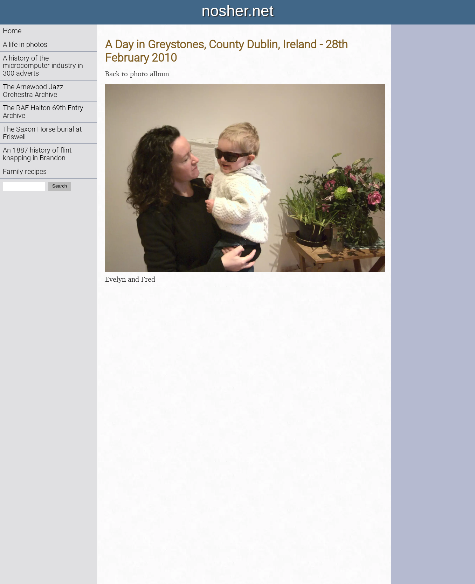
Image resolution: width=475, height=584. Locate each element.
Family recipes (25, 172)
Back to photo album (137, 73)
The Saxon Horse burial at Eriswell (42, 133)
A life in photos (25, 45)
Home (12, 31)
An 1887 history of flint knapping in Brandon (37, 154)
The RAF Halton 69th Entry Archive (43, 112)
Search (59, 186)
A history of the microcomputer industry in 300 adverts (43, 66)
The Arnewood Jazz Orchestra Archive (33, 91)
